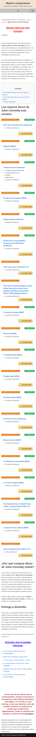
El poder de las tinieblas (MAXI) (14, 198)
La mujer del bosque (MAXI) (13, 312)
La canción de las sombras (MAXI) (15, 527)
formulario (29, 714)
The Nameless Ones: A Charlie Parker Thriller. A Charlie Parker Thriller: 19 (17, 505)
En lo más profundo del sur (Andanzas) (17, 125)
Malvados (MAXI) (9, 146)
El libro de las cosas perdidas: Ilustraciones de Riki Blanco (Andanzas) (14, 243)
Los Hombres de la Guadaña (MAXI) (16, 461)
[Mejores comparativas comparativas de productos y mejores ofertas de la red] (18, 4)
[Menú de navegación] (32, 10)
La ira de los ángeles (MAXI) (13, 483)
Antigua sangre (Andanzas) (13, 219)
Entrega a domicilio (8, 102)
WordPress (22, 735)
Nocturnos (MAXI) (9, 333)
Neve (3, 735)
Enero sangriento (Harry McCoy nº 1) (16, 549)
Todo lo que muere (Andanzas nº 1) (16, 267)
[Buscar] (18, 10)
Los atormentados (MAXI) (12, 355)
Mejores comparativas (18, 19)
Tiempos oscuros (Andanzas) (14, 167)
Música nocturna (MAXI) (12, 440)
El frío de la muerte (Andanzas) (14, 419)
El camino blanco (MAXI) (12, 397)
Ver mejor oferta (26, 133)
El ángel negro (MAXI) (11, 376)
